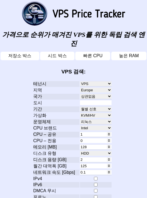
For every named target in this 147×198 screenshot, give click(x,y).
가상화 (39, 115)
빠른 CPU (92, 55)
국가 (37, 96)
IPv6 (37, 184)
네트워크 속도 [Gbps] (54, 172)
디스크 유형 (44, 153)
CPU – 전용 (44, 140)
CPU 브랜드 (45, 128)
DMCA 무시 (44, 190)
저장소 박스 (19, 55)
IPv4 (37, 178)
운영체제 (42, 121)
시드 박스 (57, 55)
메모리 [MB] (45, 147)
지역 (37, 90)
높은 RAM (129, 55)
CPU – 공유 (44, 134)
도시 (37, 102)
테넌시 (39, 83)
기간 (37, 109)
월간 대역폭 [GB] (49, 166)
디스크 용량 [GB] (49, 159)
